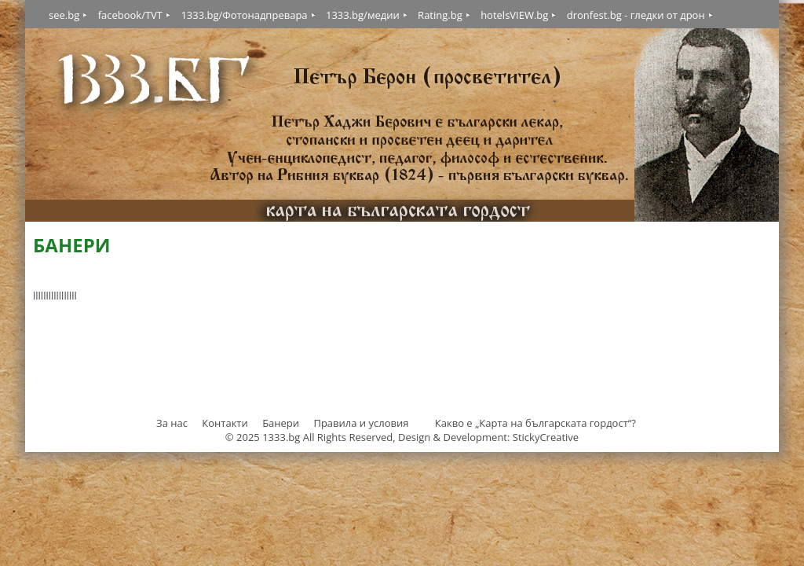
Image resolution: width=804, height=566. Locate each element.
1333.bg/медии (363, 15)
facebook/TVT (130, 15)
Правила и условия (360, 423)
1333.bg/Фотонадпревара (244, 15)
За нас (172, 423)
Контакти (224, 423)
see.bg (64, 15)
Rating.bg (440, 15)
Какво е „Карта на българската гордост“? (535, 423)
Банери (282, 423)
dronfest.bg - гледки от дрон (636, 15)
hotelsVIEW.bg (514, 15)
